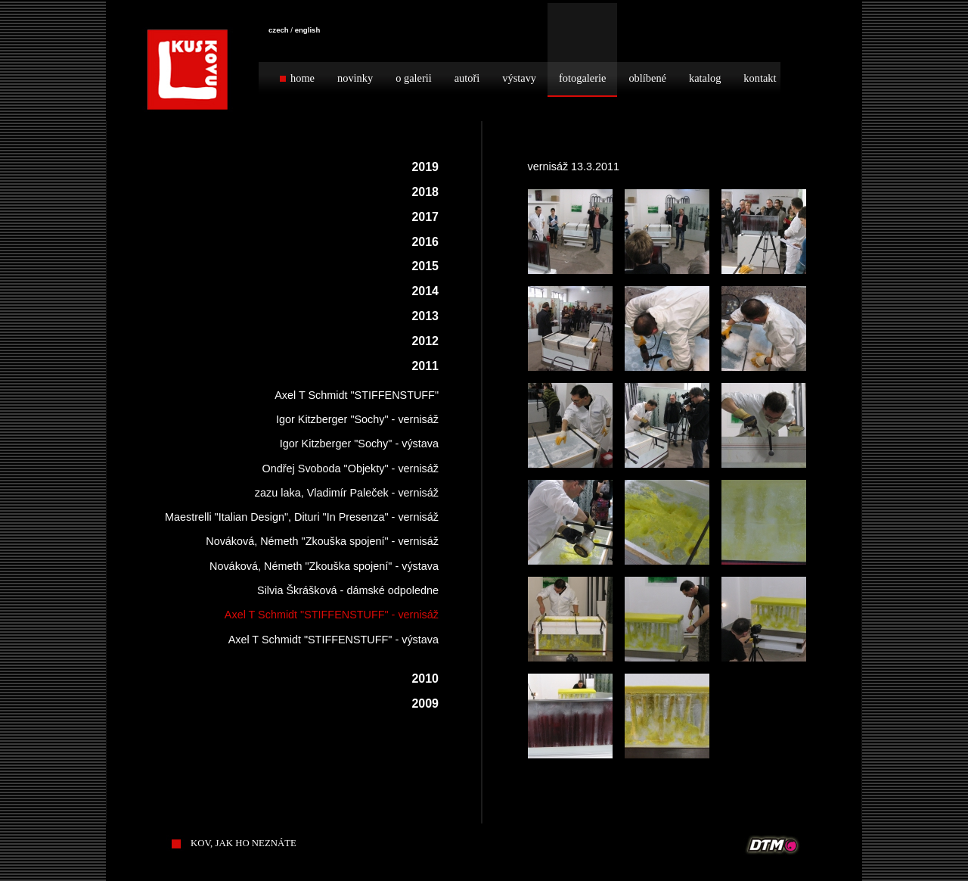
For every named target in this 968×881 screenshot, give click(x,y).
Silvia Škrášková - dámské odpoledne (348, 590)
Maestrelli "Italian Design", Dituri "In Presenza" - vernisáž (302, 517)
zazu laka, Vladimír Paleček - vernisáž (347, 493)
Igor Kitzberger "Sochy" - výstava (359, 443)
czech (278, 30)
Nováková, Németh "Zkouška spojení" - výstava (324, 566)
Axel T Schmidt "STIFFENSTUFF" (357, 395)
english (308, 30)
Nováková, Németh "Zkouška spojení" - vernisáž (322, 541)
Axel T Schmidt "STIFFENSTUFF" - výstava (333, 640)
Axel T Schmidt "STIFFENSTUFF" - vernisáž (332, 615)
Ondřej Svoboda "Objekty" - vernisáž (350, 468)
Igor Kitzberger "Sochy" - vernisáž (357, 419)
